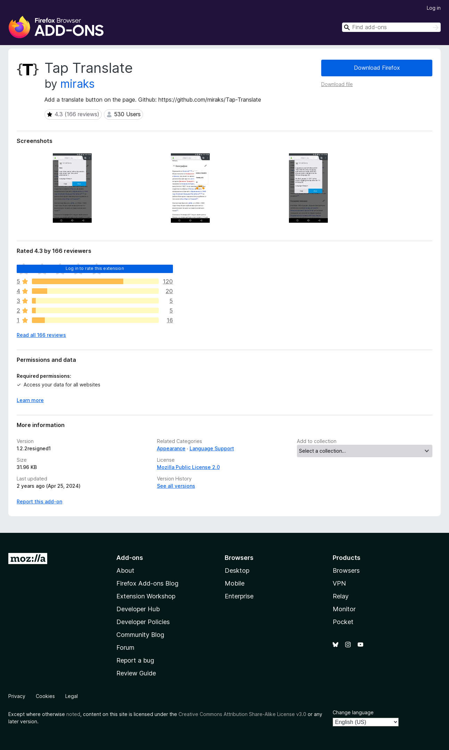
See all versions (176, 486)
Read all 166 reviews (41, 335)
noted (73, 714)
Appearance (171, 448)
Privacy (16, 696)
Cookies (45, 696)
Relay (341, 596)
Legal (71, 696)
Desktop (237, 570)
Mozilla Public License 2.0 (188, 467)
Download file (337, 84)
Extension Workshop (145, 596)
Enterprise (239, 596)
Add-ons (129, 557)
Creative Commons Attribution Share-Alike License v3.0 (242, 714)
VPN (339, 583)
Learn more (30, 400)
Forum (125, 647)
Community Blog (140, 634)
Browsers (346, 570)
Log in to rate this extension (95, 268)
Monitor (344, 609)
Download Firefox (377, 67)
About (125, 570)
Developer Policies (143, 621)
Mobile (234, 583)
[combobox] (391, 27)
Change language (353, 712)
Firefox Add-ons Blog (147, 583)
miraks (77, 84)
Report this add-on (39, 501)
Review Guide (136, 673)
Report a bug (135, 660)
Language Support (212, 448)
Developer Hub (138, 609)
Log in (434, 8)
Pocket (343, 621)
